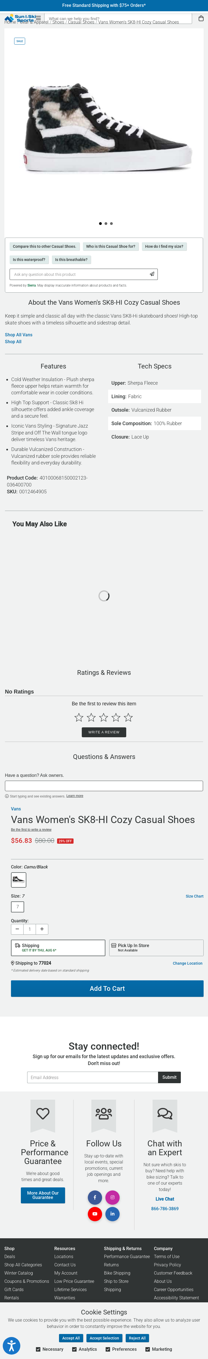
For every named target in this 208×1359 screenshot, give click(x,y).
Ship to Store (116, 1281)
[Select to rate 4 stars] (116, 717)
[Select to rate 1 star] (79, 717)
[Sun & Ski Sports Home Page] (20, 18)
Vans (16, 809)
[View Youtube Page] (95, 1214)
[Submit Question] (152, 274)
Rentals (11, 1297)
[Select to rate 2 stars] (91, 717)
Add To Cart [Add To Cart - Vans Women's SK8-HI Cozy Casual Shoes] (107, 988)
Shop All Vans (18, 335)
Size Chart (195, 896)
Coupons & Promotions (26, 1281)
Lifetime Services (70, 1289)
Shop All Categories (23, 1264)
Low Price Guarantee (74, 1281)
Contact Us (65, 1264)
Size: (17, 896)
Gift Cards (14, 1289)
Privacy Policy (167, 1264)
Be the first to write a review (31, 830)
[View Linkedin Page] (112, 1214)
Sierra (31, 285)
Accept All (71, 1338)
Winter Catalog (18, 1273)
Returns (111, 1264)
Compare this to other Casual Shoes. (44, 246)
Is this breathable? (71, 259)
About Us (163, 1281)
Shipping (112, 1289)
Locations (63, 1256)
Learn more (74, 796)
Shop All (13, 342)
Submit (169, 1077)
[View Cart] (201, 18)
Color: (29, 867)
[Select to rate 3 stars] (103, 717)
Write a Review (103, 732)
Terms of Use (166, 1256)
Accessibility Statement (176, 1297)
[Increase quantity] (42, 929)
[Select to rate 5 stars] (128, 717)
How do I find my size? (164, 246)
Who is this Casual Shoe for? (110, 246)
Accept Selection (104, 1338)
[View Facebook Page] (95, 1197)
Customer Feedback (173, 1273)
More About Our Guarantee (43, 1195)
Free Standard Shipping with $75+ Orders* (104, 5)
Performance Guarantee (127, 1256)
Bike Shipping (117, 1273)
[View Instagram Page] (112, 1197)
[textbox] (104, 786)
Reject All (137, 1338)
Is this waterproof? (29, 259)
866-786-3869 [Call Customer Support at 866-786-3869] (165, 1209)
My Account (65, 1273)
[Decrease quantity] (17, 929)
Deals (9, 1256)
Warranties (64, 1297)
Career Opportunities (173, 1289)
